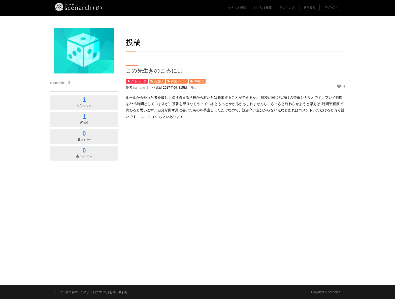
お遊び (158, 81)
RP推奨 (199, 81)
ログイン (331, 7)
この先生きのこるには (154, 70)
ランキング (286, 7)
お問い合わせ (119, 292)
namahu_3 (60, 83)
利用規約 (71, 292)
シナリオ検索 (263, 7)
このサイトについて (93, 292)
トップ (58, 292)
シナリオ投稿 (237, 7)
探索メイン (178, 81)
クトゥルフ (138, 81)
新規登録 (310, 7)
